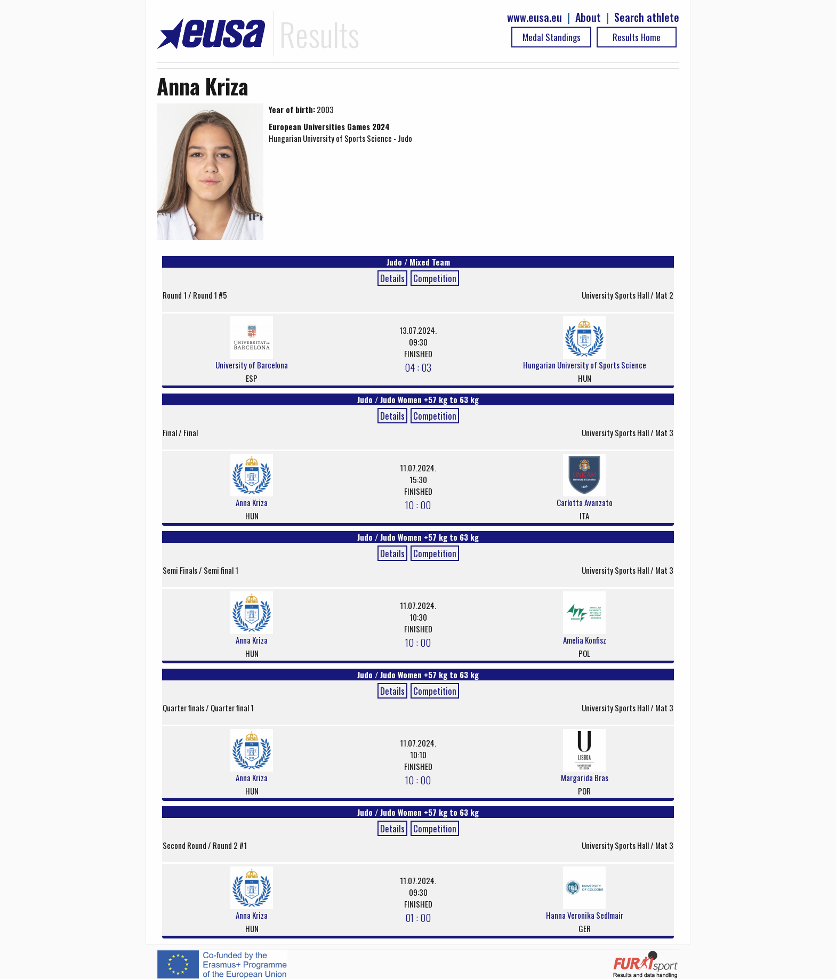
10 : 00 (418, 504)
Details (392, 278)
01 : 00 (418, 917)
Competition (434, 278)
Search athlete (646, 17)
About (588, 17)
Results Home (637, 37)
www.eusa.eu (534, 17)
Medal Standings (551, 37)
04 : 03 (418, 366)
